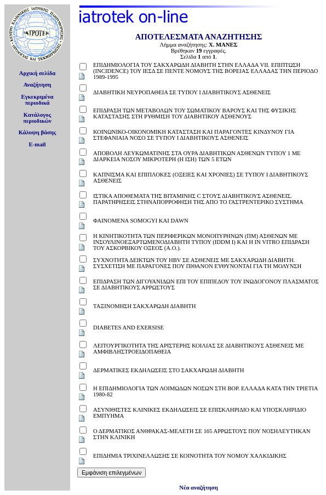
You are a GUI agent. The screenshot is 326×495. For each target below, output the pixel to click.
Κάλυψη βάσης (37, 132)
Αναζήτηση (38, 85)
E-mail (37, 144)
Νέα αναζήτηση (198, 488)
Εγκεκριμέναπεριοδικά (37, 100)
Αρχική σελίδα (37, 73)
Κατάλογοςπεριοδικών (37, 118)
